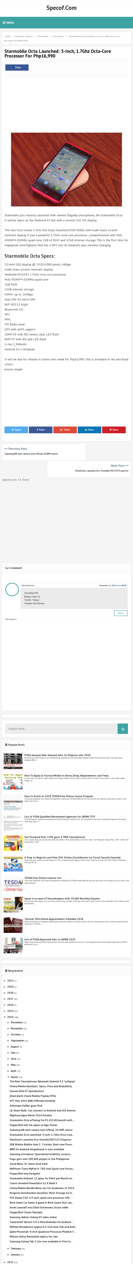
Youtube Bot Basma (34, 586)
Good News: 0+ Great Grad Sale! (29, 1146)
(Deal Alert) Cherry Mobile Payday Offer (33, 1079)
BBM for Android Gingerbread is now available (37, 1132)
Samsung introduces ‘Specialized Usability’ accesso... (41, 1137)
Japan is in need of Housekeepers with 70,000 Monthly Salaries (62, 881)
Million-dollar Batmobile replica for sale (34, 1219)
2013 (10, 1245)
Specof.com (62, 8)
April (14, 1053)
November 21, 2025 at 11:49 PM (113, 568)
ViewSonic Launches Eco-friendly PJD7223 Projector (101, 453)
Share (17, 67)
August (15, 1029)
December (17, 1005)
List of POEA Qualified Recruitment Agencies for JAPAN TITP (59, 799)
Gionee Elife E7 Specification (27, 1074)
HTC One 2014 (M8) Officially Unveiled (32, 1083)
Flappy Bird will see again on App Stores (33, 1108)
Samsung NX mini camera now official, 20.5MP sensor (31, 453)
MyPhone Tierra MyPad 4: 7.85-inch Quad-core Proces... (42, 1151)
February (16, 1231)
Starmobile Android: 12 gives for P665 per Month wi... (42, 1161)
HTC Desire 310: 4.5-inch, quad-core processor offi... (40, 1180)
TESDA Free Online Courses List (42, 861)
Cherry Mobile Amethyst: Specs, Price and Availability (41, 1069)
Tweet (16, 429)
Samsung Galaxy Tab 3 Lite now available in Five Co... (41, 1224)
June (14, 1041)
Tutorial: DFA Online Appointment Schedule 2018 (53, 902)
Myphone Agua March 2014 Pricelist (31, 1098)
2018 (10, 975)
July (13, 1035)
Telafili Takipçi (31, 582)
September (18, 1023)
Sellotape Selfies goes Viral (26, 1088)
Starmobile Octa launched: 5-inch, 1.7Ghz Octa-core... (42, 1117)
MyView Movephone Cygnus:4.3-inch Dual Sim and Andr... (43, 1210)
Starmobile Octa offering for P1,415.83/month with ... (42, 1103)
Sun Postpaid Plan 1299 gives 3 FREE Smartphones (54, 820)
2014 (10, 1000)
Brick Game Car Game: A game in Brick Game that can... (42, 1185)
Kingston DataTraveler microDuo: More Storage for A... (42, 1176)
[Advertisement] (66, 102)
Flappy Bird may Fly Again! (25, 1156)
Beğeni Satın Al (32, 579)
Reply (121, 595)
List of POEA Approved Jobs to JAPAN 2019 (49, 922)
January (15, 1237)
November (17, 1011)
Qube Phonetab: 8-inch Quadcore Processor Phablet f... (43, 1214)
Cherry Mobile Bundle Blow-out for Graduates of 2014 (42, 1171)
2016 (10, 988)
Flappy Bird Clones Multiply (26, 1195)
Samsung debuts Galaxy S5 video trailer (33, 1200)
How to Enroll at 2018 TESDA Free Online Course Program (58, 779)
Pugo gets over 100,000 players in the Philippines (39, 1142)
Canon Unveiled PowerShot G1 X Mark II (33, 1166)
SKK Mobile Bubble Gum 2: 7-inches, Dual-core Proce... (42, 1127)
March (15, 1060)
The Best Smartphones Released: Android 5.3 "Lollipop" (42, 1064)
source (9, 369)
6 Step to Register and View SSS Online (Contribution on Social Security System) (72, 840)
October (16, 1017)
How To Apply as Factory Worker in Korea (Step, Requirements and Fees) (66, 758)
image (19, 369)
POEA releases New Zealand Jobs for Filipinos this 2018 (57, 738)
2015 (10, 994)
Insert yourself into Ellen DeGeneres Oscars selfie (39, 1190)
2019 (10, 969)
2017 (10, 981)
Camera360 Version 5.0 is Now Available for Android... (41, 1205)
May (13, 1047)
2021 (10, 963)
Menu (8, 23)
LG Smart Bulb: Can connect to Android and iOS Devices (43, 1093)
